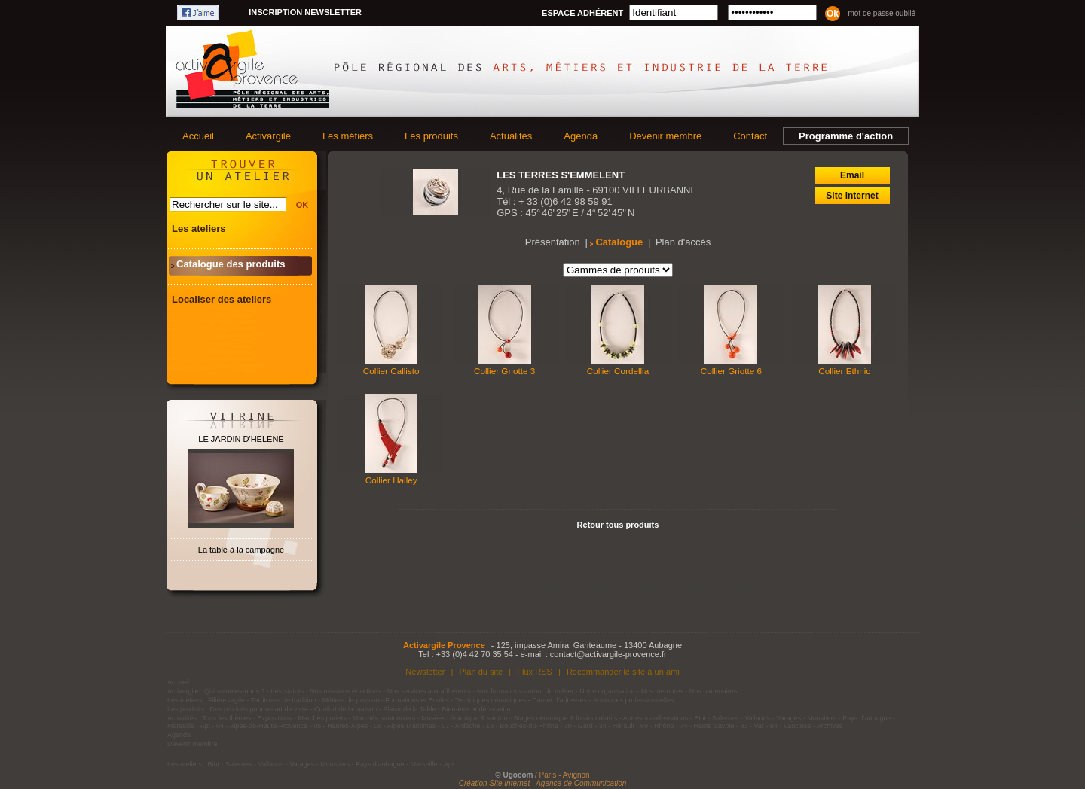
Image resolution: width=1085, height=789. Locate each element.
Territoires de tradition (283, 700)
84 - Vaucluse (790, 726)
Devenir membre (665, 136)
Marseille (180, 726)
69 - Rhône (657, 726)
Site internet (852, 195)
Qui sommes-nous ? (234, 691)
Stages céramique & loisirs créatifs (565, 718)
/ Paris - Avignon (562, 775)
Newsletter (425, 671)
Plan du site (481, 671)
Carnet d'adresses (559, 700)
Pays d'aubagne (866, 718)
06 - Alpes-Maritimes (405, 726)
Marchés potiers (322, 718)
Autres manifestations (656, 718)
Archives (830, 726)
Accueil (198, 136)
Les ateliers (199, 228)
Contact (750, 136)
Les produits (431, 136)
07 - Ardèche (461, 726)
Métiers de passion (351, 700)
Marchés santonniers (384, 718)
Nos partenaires (713, 691)
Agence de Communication (581, 783)
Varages (788, 718)
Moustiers (821, 718)
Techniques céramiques (491, 700)
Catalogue (619, 242)
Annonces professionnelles (633, 700)
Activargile (268, 136)
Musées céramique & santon (464, 718)
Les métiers (347, 136)
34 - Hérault (616, 726)
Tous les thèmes (227, 718)
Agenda (581, 136)
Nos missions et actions (345, 691)
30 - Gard (578, 726)
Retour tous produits (618, 524)
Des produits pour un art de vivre (259, 709)
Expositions (275, 718)
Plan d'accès (683, 242)
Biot (700, 718)
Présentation (552, 242)
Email (852, 175)
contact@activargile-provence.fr (608, 654)
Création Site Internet (494, 783)
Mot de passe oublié (881, 13)
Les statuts (287, 691)
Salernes (725, 718)
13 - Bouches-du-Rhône (522, 726)
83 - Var (751, 726)
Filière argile (226, 700)
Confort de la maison (345, 709)
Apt (205, 726)
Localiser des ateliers (221, 299)
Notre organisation (607, 691)
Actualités (511, 136)
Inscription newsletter (305, 12)
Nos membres (662, 691)
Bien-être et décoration (476, 709)
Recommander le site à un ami (623, 671)
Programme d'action (846, 136)
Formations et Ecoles (417, 700)
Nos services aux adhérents (429, 691)
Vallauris (757, 718)
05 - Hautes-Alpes (340, 726)
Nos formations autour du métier (525, 691)
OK (302, 204)
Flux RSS (534, 671)
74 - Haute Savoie (707, 726)
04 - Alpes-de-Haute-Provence (261, 726)
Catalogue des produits (230, 264)
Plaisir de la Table (409, 709)
